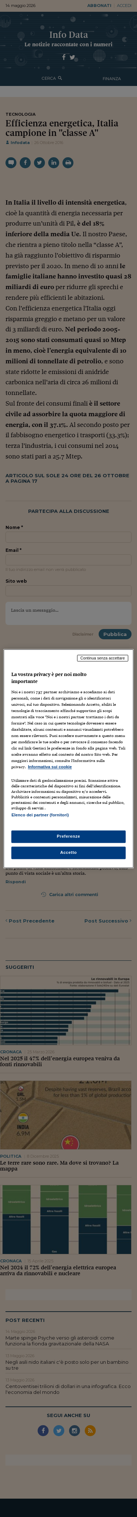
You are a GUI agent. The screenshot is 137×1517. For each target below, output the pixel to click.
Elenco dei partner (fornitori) (40, 815)
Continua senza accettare (102, 658)
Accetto (68, 852)
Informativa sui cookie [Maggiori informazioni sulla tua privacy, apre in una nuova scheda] (50, 767)
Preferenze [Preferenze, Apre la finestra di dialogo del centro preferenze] (68, 836)
